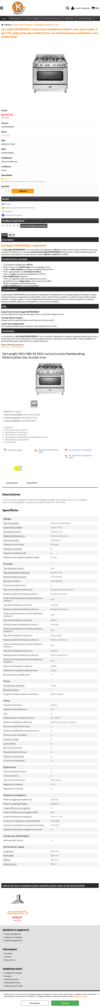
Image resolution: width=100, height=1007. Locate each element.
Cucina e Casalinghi (32, 19)
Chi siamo (8, 954)
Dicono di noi (9, 961)
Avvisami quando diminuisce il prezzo (20, 208)
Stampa (8, 205)
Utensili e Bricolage (85, 19)
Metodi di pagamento (13, 941)
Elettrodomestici (16, 19)
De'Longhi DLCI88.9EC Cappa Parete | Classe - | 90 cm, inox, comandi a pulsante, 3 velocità (17, 913)
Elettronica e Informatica (52, 19)
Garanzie (8, 977)
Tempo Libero (69, 19)
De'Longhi (5, 137)
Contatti (7, 957)
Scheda (4, 236)
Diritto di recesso (11, 980)
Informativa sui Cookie (80, 996)
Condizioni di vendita (13, 974)
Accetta (65, 1003)
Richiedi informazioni (13, 216)
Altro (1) (12, 236)
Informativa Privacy (12, 983)
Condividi (8, 212)
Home (4, 19)
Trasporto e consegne (13, 938)
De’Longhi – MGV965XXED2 (12, 348)
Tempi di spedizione (12, 935)
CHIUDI (98, 993)
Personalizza (35, 1003)
